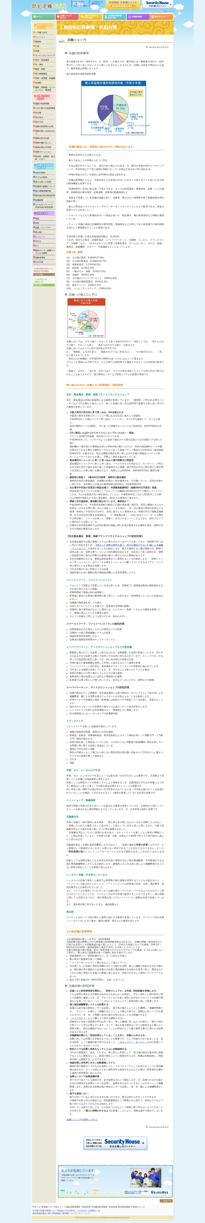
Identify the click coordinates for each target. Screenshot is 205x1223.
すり (37, 246)
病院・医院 (40, 69)
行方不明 (39, 262)
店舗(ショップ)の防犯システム (82, 1119)
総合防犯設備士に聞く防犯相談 (46, 1213)
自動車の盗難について (45, 186)
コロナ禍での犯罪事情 (45, 108)
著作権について (69, 1213)
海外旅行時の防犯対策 (45, 195)
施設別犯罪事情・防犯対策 (90, 17)
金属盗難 (39, 200)
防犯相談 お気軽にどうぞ (123, 4)
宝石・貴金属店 (42, 60)
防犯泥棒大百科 (50, 6)
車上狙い (39, 232)
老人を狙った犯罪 (43, 182)
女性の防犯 (40, 172)
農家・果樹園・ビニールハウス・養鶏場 (45, 88)
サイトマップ (169, 11)
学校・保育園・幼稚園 (45, 78)
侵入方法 (39, 122)
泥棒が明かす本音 (43, 147)
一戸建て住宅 (41, 32)
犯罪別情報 (138, 17)
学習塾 (38, 83)
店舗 (37, 51)
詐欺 (37, 223)
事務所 (38, 42)
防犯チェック (161, 17)
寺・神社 (39, 64)
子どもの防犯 (41, 177)
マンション (40, 37)
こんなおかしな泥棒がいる (96, 3)
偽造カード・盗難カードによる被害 (45, 251)
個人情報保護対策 (43, 191)
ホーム (43, 17)
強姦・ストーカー (43, 227)
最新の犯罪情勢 (42, 103)
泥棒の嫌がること (43, 143)
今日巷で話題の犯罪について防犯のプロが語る (80, 3)
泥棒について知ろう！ (67, 17)
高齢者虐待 (40, 257)
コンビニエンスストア (159, 47)
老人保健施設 (41, 73)
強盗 (37, 218)
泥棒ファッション (43, 152)
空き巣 (38, 113)
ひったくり (40, 237)
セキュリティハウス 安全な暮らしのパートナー (158, 4)
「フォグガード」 (79, 1018)
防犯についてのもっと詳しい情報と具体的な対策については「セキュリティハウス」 (146, 1192)
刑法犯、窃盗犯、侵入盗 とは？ (45, 157)
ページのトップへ (166, 1201)
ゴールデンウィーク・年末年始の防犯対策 (45, 205)
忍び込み (39, 117)
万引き (38, 241)
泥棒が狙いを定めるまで (45, 132)
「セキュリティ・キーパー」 (132, 1042)
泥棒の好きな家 (42, 138)
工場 (37, 46)
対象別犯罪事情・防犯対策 (114, 17)
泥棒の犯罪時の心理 (44, 126)
